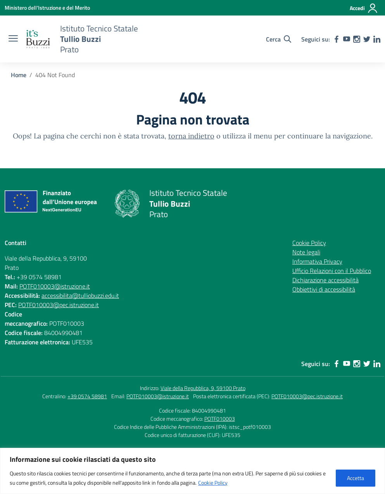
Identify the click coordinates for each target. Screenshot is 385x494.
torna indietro (191, 135)
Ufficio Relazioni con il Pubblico (331, 270)
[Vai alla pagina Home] (18, 74)
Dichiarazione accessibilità (325, 280)
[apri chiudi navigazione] (13, 39)
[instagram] (356, 39)
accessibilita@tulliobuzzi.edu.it (80, 295)
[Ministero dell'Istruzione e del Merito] (47, 7)
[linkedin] (376, 39)
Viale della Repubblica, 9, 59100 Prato (203, 388)
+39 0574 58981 (87, 396)
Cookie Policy (213, 482)
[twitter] (366, 39)
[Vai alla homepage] (38, 39)
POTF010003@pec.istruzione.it (58, 304)
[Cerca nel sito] (278, 39)
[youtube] (346, 39)
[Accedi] (363, 8)
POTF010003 (219, 419)
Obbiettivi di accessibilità (323, 289)
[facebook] (336, 39)
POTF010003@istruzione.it (54, 286)
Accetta (355, 478)
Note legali (306, 252)
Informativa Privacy (317, 261)
